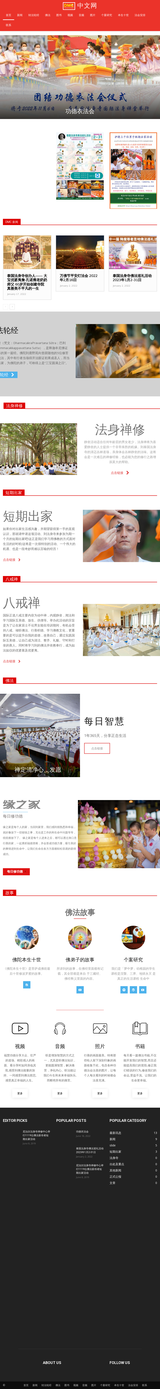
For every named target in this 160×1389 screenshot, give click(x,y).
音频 (84, 1385)
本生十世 (119, 1385)
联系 (144, 1385)
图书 (66, 1385)
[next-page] (12, 306)
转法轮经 (46, 1385)
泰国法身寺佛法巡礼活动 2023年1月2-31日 (132, 277)
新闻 (35, 1385)
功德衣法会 (80, 111)
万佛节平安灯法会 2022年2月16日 (79, 277)
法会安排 (133, 1385)
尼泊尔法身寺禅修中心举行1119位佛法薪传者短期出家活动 (36, 1135)
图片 (93, 1385)
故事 (9, 892)
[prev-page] (5, 306)
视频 (75, 1385)
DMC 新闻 (11, 222)
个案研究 (105, 1385)
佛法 (9, 680)
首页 (26, 1385)
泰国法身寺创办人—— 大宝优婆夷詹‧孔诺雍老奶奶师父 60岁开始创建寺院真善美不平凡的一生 (27, 282)
